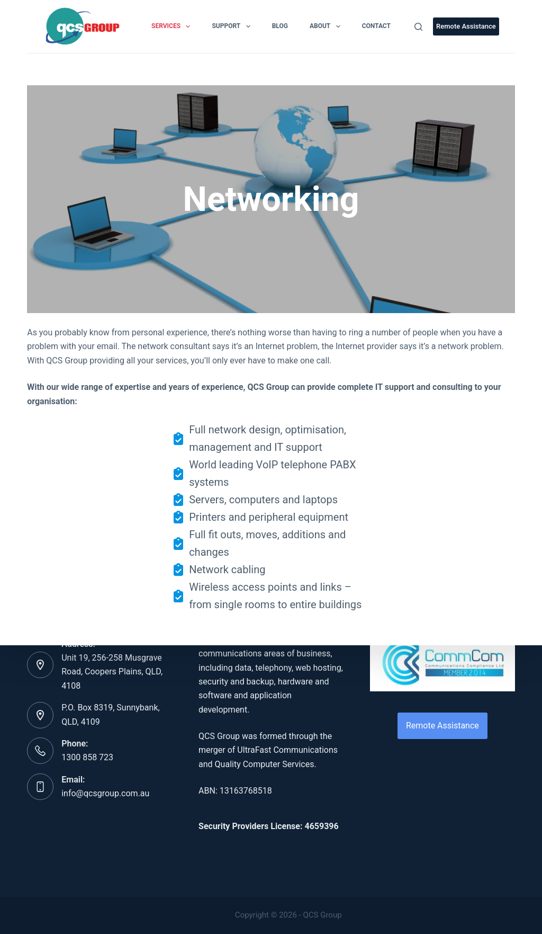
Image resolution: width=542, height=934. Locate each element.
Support (233, 26)
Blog (280, 26)
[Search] (418, 27)
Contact (376, 26)
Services (172, 26)
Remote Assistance (466, 26)
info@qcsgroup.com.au (105, 793)
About (327, 26)
